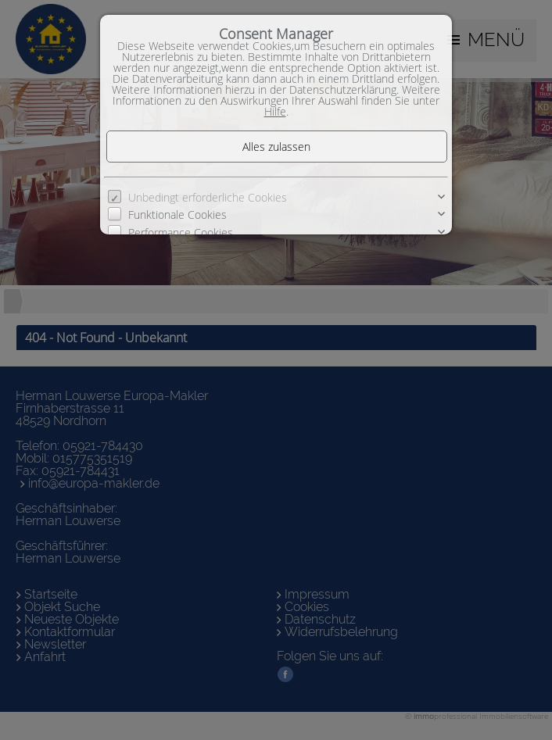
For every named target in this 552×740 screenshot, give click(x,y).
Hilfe (275, 111)
